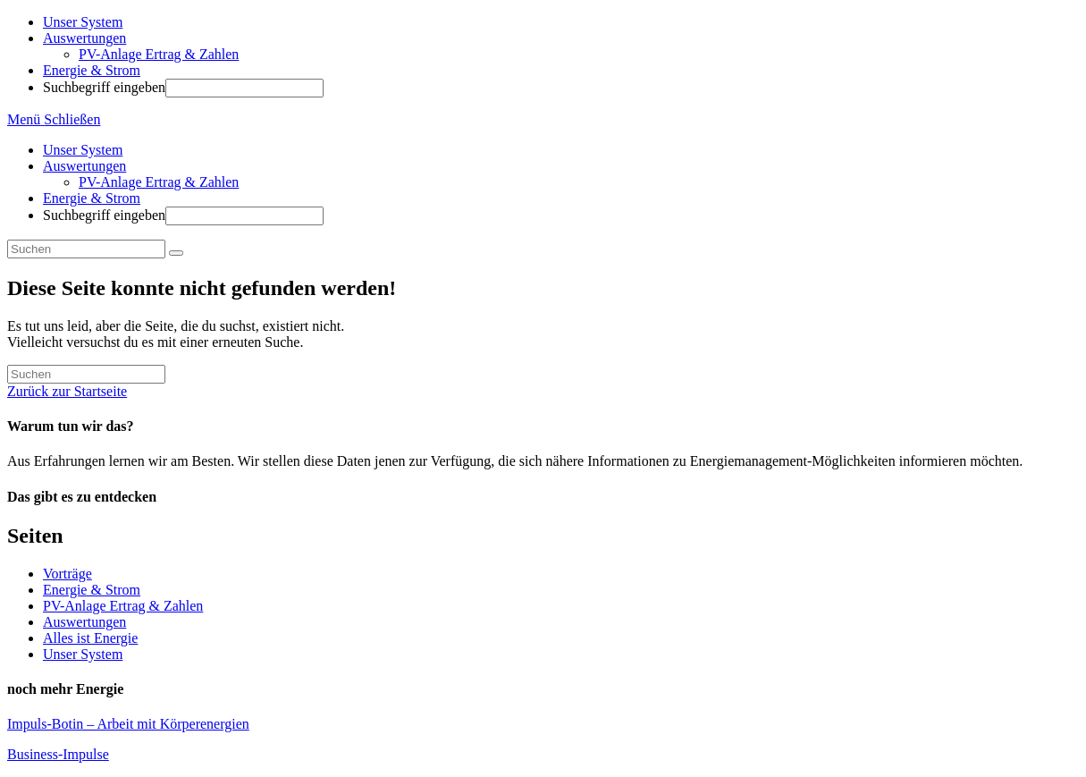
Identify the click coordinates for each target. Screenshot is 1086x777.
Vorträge (67, 573)
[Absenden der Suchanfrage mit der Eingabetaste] (244, 88)
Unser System (82, 149)
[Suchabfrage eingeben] (86, 249)
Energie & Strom (91, 198)
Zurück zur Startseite (67, 391)
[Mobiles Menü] (53, 119)
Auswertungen (84, 165)
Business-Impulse (58, 754)
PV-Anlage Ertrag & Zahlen (159, 182)
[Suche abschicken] (176, 253)
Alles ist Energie (90, 638)
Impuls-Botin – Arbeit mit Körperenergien (128, 723)
